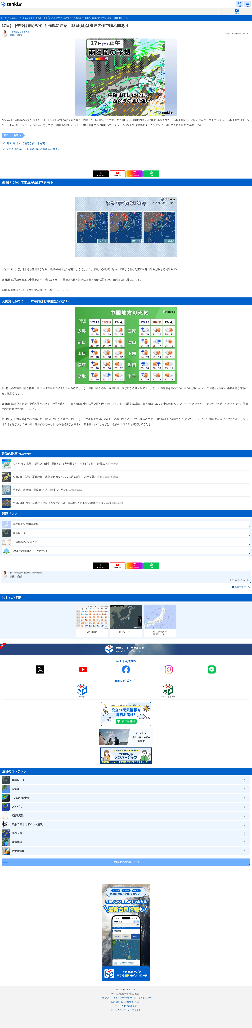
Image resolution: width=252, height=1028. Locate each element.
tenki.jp (12, 4)
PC (134, 989)
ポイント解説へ (12, 135)
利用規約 (105, 997)
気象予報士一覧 (242, 587)
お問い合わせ (127, 1001)
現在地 (237, 13)
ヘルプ (138, 1001)
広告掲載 (115, 1001)
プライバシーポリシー (121, 997)
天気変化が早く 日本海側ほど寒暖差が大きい (33, 149)
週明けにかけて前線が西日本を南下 (27, 143)
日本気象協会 (130, 1005)
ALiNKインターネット (130, 1010)
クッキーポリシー (142, 997)
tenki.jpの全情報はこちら (128, 862)
